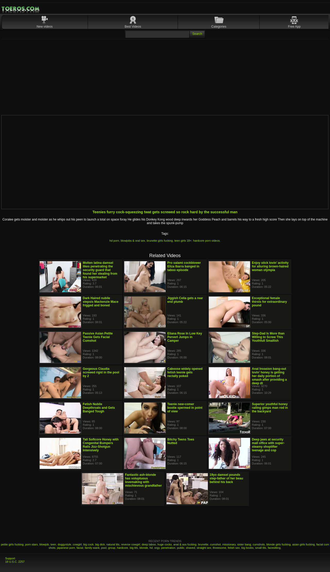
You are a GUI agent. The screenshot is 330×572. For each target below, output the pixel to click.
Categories (218, 26)
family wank (92, 547)
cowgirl (77, 544)
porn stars (31, 544)
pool (103, 547)
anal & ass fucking (185, 544)
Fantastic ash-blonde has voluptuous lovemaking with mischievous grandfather (143, 480)
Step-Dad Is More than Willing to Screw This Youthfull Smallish (268, 337)
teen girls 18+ (183, 240)
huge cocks (165, 544)
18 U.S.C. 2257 (14, 561)
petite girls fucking (12, 544)
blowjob (44, 544)
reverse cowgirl (130, 544)
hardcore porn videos (206, 240)
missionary (229, 544)
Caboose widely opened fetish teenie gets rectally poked (185, 372)
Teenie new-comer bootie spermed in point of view (184, 407)
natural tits (113, 544)
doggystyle (64, 544)
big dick (100, 544)
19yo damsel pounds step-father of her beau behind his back (226, 478)
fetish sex (234, 547)
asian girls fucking (303, 544)
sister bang (244, 544)
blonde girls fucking (278, 544)
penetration (168, 547)
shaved (190, 547)
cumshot (215, 544)
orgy (157, 547)
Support (10, 558)
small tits (260, 547)
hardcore (122, 547)
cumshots (259, 544)
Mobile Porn (21, 8)
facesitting (274, 547)
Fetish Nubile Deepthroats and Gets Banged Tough (99, 407)
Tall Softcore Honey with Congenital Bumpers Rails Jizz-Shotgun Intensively (101, 445)
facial (80, 547)
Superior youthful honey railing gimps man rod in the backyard (270, 407)
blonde (143, 547)
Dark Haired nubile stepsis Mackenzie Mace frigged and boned (100, 301)
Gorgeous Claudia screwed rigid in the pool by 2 (101, 372)
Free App (294, 26)
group (111, 547)
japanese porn (66, 547)
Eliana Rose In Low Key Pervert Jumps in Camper (184, 337)
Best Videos (133, 26)
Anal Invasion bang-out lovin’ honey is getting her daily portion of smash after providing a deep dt (269, 376)
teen (53, 544)
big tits (134, 547)
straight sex (204, 547)
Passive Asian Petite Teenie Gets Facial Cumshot (98, 337)
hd (151, 547)
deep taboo (149, 544)
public (180, 547)
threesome (219, 547)
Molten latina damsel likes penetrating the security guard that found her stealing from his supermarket (100, 270)
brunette (203, 544)
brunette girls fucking (160, 240)
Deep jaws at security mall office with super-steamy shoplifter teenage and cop (268, 445)
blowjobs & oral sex (133, 240)
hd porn (114, 240)
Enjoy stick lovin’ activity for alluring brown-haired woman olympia (270, 266)
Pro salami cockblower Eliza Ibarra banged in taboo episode (184, 266)
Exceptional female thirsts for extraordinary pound (269, 301)
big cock (88, 544)
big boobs (247, 547)
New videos (45, 26)
